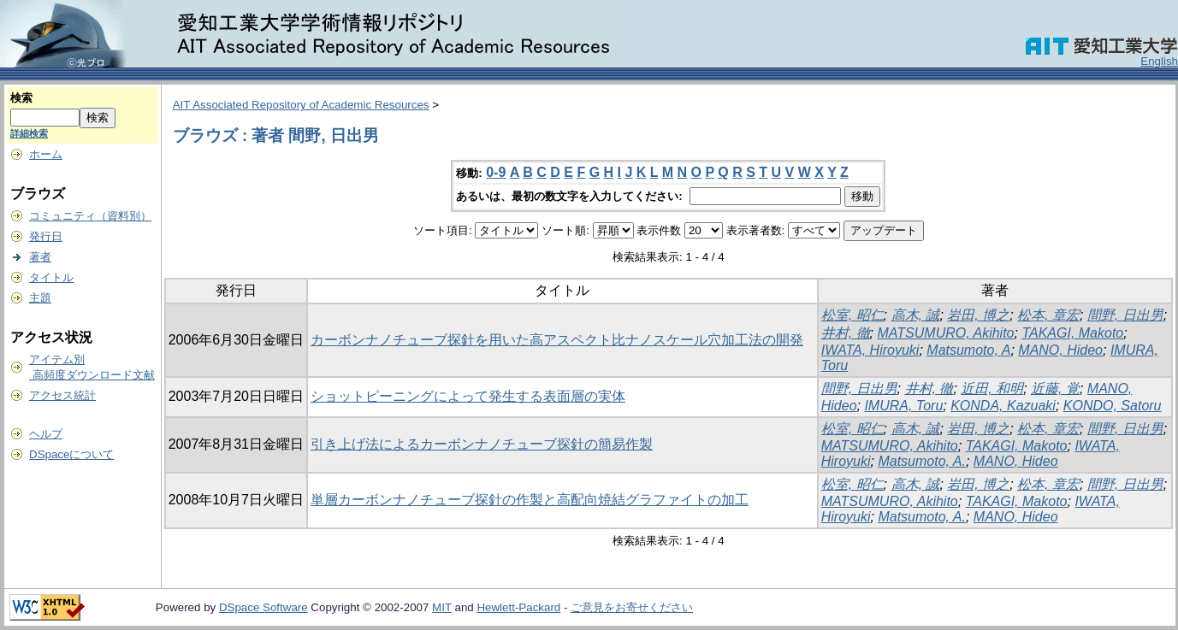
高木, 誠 (915, 315)
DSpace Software (263, 607)
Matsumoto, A (968, 350)
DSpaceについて (71, 454)
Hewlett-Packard (518, 607)
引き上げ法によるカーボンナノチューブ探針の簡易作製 (482, 444)
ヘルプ (45, 433)
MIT (442, 607)
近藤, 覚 (1055, 388)
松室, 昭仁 (852, 315)
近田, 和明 (992, 388)
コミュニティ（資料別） (90, 215)
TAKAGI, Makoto (1072, 333)
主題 (40, 297)
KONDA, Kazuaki (1003, 405)
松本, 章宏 (1048, 315)
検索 (21, 97)
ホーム (45, 154)
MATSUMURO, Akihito (946, 333)
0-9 (496, 172)
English (1159, 61)
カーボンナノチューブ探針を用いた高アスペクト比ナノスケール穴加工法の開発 (557, 340)
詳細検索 (29, 133)
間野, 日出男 (1125, 315)
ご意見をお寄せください (632, 607)
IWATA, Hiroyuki (870, 350)
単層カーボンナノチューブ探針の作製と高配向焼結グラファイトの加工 (530, 499)
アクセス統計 (62, 395)
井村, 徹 (845, 333)
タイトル (51, 277)
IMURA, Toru (903, 405)
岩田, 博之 (978, 315)
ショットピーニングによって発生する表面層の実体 (468, 396)
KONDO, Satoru (1112, 405)
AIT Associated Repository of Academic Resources (301, 104)
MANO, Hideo (1060, 350)
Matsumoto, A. (922, 461)
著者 (40, 256)
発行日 (45, 236)
